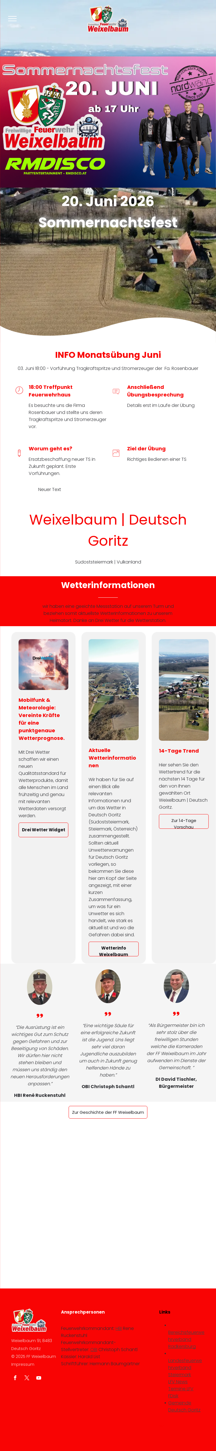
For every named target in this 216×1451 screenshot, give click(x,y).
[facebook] (15, 1378)
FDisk (173, 1396)
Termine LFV (181, 1389)
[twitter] (26, 1378)
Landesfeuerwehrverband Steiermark (185, 1367)
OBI (93, 1349)
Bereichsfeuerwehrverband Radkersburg (186, 1339)
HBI (119, 1328)
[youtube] (38, 1378)
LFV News (178, 1381)
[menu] (12, 18)
